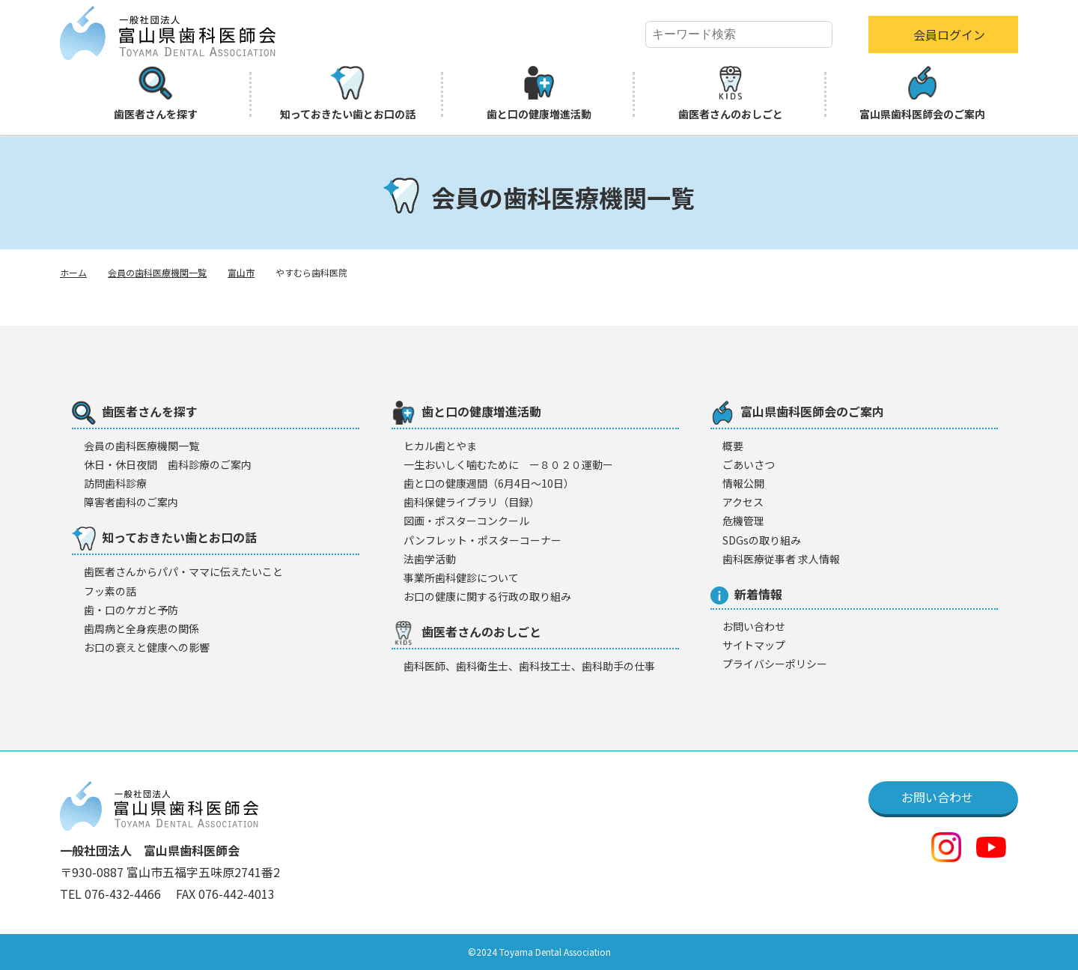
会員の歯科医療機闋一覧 (141, 445)
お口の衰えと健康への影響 (147, 647)
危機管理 (743, 520)
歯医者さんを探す (156, 93)
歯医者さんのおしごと (730, 93)
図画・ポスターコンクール (466, 520)
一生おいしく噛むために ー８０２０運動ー (508, 464)
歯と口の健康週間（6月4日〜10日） (489, 483)
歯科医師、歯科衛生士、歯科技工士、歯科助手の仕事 (529, 665)
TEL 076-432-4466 (112, 894)
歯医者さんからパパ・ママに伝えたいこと (183, 571)
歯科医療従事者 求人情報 (781, 558)
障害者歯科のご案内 (131, 501)
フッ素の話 (110, 590)
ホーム (73, 272)
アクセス (743, 501)
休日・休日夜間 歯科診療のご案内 (168, 464)
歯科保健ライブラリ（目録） (472, 501)
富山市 (241, 272)
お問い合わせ (753, 626)
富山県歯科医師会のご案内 (922, 93)
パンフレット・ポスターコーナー (482, 540)
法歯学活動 (430, 558)
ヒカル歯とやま (440, 445)
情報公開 (743, 483)
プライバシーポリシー (774, 663)
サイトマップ (753, 644)
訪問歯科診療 (115, 483)
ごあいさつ (748, 464)
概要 (732, 445)
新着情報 (746, 594)
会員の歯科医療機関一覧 (157, 272)
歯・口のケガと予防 (131, 609)
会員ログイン (949, 34)
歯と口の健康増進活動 (539, 93)
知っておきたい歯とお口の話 (347, 93)
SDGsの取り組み (761, 540)
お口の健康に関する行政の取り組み (487, 596)
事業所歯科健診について (461, 577)
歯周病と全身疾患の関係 (141, 628)
